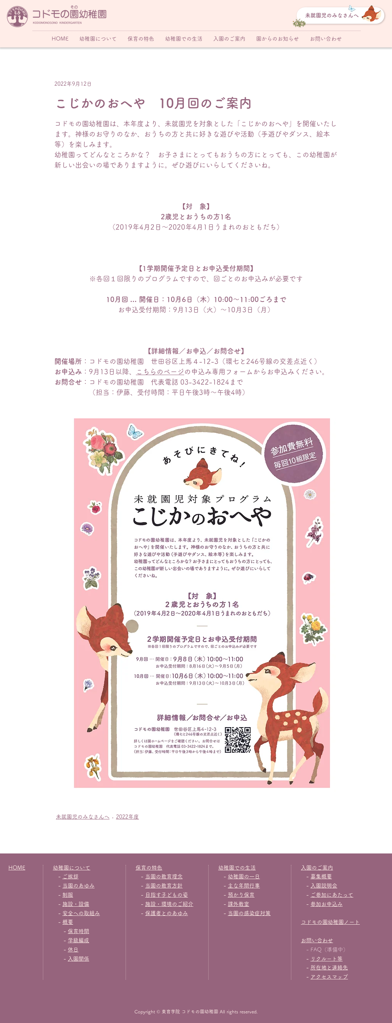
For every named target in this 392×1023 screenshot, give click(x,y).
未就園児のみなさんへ (82, 816)
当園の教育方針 (164, 885)
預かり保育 (241, 894)
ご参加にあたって (331, 894)
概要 (67, 922)
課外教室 (238, 904)
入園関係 (78, 958)
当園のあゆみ (78, 885)
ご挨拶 (70, 876)
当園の (236, 913)
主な (233, 885)
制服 (67, 894)
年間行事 (249, 885)
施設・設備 (75, 904)
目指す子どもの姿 (166, 894)
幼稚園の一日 (244, 876)
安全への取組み (81, 913)
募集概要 (321, 876)
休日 (73, 949)
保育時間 (78, 931)
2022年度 (127, 816)
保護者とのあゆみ (166, 913)
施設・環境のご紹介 (169, 904)
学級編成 (78, 940)
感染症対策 (257, 913)
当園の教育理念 (164, 876)
